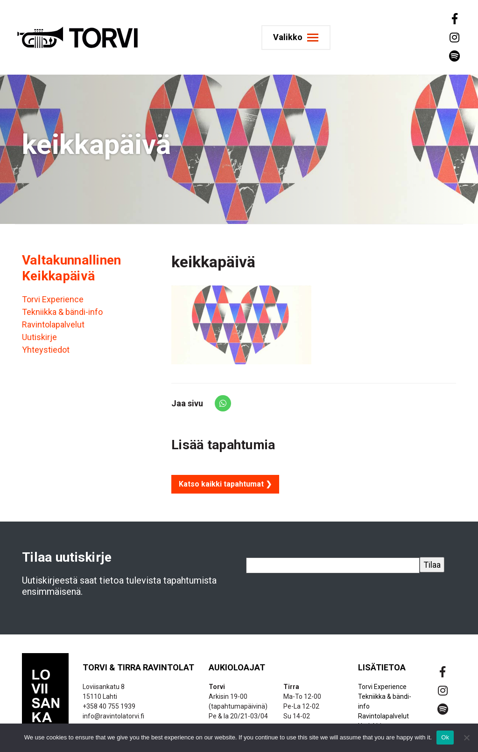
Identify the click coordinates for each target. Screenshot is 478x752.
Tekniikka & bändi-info (62, 312)
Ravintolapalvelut (53, 324)
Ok (445, 737)
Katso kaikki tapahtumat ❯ (225, 484)
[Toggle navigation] (299, 37)
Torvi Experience (53, 299)
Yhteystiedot (46, 350)
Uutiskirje (39, 337)
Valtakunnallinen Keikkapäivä (71, 268)
